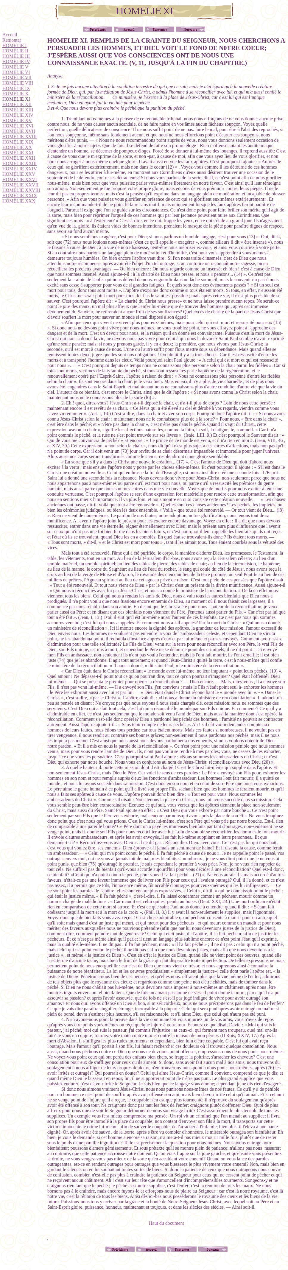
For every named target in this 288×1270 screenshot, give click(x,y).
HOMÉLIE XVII (18, 131)
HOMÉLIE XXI (17, 152)
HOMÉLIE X (15, 93)
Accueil (9, 34)
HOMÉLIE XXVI (19, 179)
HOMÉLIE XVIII (19, 136)
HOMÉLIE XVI (17, 125)
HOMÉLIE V (15, 66)
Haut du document (166, 1223)
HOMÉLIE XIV (17, 115)
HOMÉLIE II (15, 50)
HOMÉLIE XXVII (20, 184)
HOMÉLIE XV (17, 120)
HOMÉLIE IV (16, 61)
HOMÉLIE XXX (18, 200)
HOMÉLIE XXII (18, 158)
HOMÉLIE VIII (17, 82)
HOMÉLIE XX (17, 147)
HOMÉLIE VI (16, 72)
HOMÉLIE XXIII (19, 163)
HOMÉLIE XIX (17, 141)
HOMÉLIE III (16, 56)
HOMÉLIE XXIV (19, 168)
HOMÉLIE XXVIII (21, 190)
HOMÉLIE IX (16, 88)
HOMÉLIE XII (17, 104)
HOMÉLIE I (14, 45)
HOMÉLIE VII (17, 77)
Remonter (11, 40)
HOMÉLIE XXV (18, 174)
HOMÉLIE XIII (17, 109)
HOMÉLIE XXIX (19, 195)
